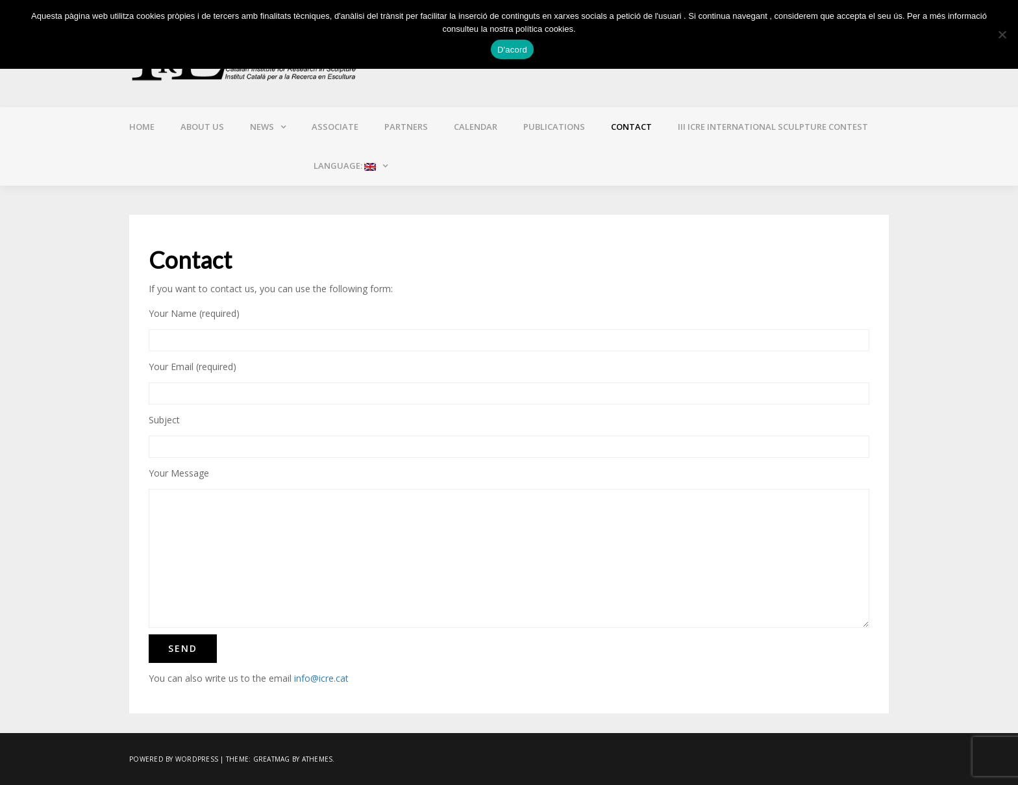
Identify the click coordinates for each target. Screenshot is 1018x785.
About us (202, 126)
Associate (335, 126)
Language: (344, 165)
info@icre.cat (321, 678)
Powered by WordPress (173, 759)
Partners (406, 126)
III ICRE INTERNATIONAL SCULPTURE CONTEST (773, 126)
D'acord (512, 50)
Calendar (475, 126)
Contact (631, 126)
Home (142, 126)
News (262, 126)
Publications (554, 126)
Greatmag (271, 759)
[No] (1001, 34)
